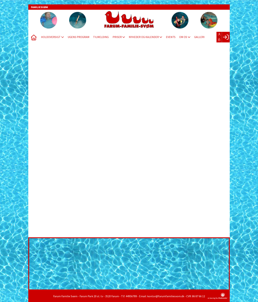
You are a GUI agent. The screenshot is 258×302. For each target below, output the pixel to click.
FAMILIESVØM (39, 7)
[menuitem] (33, 37)
